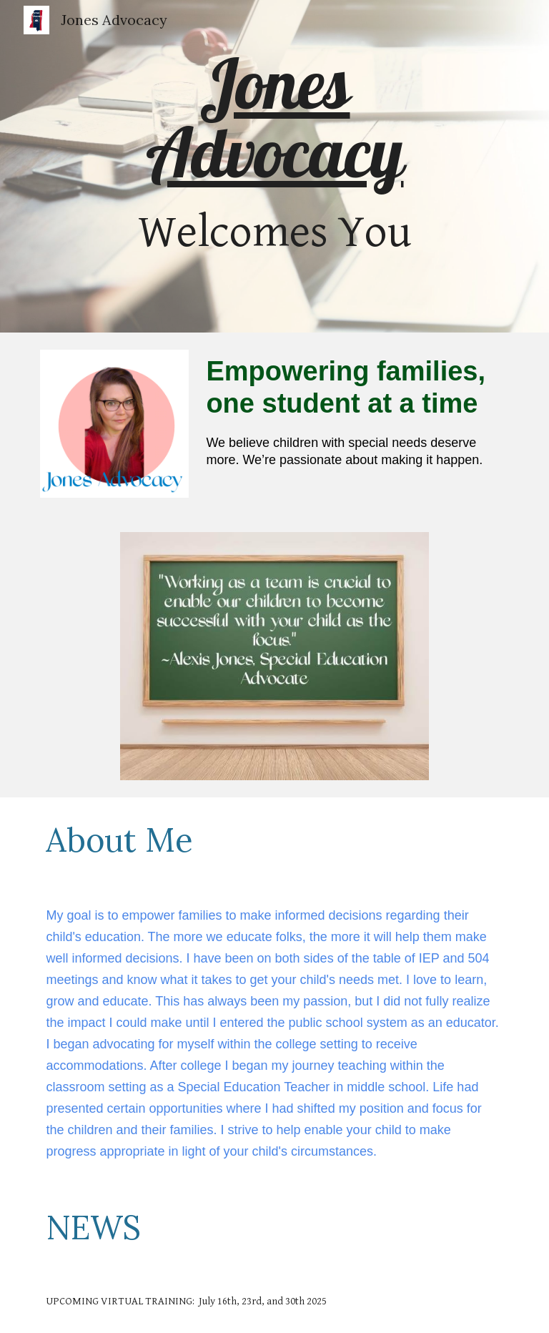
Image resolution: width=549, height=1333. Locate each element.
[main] (274, 166)
